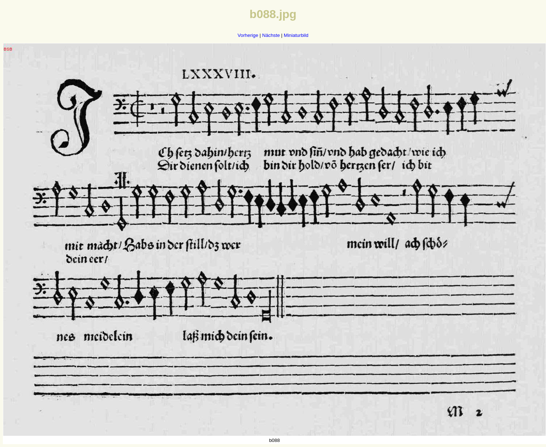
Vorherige (248, 35)
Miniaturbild (296, 35)
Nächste (271, 35)
